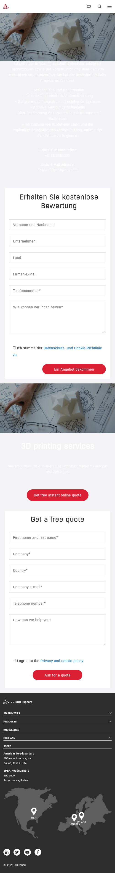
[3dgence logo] (11, 6)
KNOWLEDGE (11, 729)
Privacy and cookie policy (61, 661)
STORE (7, 746)
